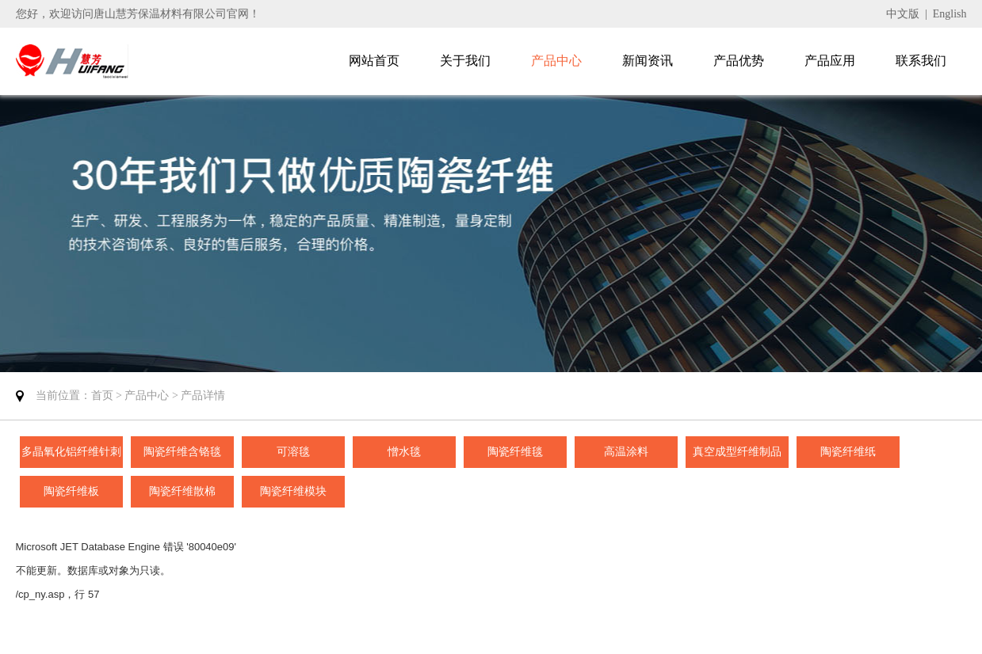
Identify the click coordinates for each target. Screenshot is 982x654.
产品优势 (738, 60)
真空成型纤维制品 (737, 452)
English (950, 14)
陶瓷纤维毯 (515, 452)
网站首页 (374, 60)
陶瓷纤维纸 (848, 452)
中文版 (902, 14)
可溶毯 (293, 452)
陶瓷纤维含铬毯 (182, 452)
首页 (102, 395)
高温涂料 (626, 452)
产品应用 (829, 60)
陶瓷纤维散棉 (182, 491)
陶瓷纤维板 (71, 491)
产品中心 (556, 60)
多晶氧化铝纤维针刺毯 (71, 457)
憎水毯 (404, 452)
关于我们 (465, 60)
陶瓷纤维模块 (293, 491)
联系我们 (921, 60)
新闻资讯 (647, 60)
